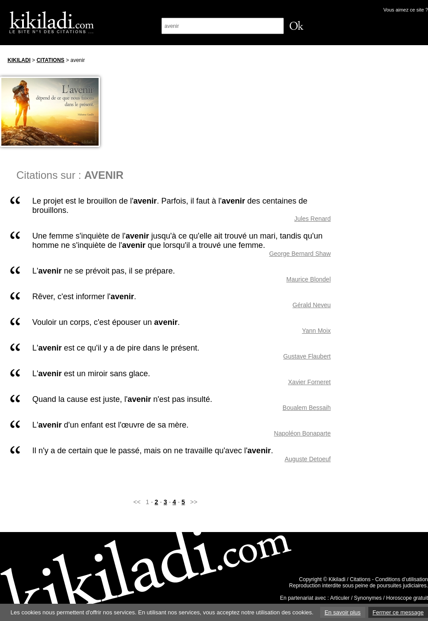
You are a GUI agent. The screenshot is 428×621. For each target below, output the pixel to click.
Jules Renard (312, 218)
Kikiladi (19, 60)
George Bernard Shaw (300, 253)
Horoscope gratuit (407, 598)
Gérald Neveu (312, 305)
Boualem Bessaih (307, 407)
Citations (51, 60)
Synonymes (368, 598)
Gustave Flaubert (307, 356)
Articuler (340, 598)
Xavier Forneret (309, 382)
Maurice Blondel (309, 279)
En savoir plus (343, 612)
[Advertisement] (387, 185)
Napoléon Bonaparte (302, 433)
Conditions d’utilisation (401, 579)
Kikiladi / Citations (350, 579)
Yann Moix (316, 330)
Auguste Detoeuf (308, 459)
